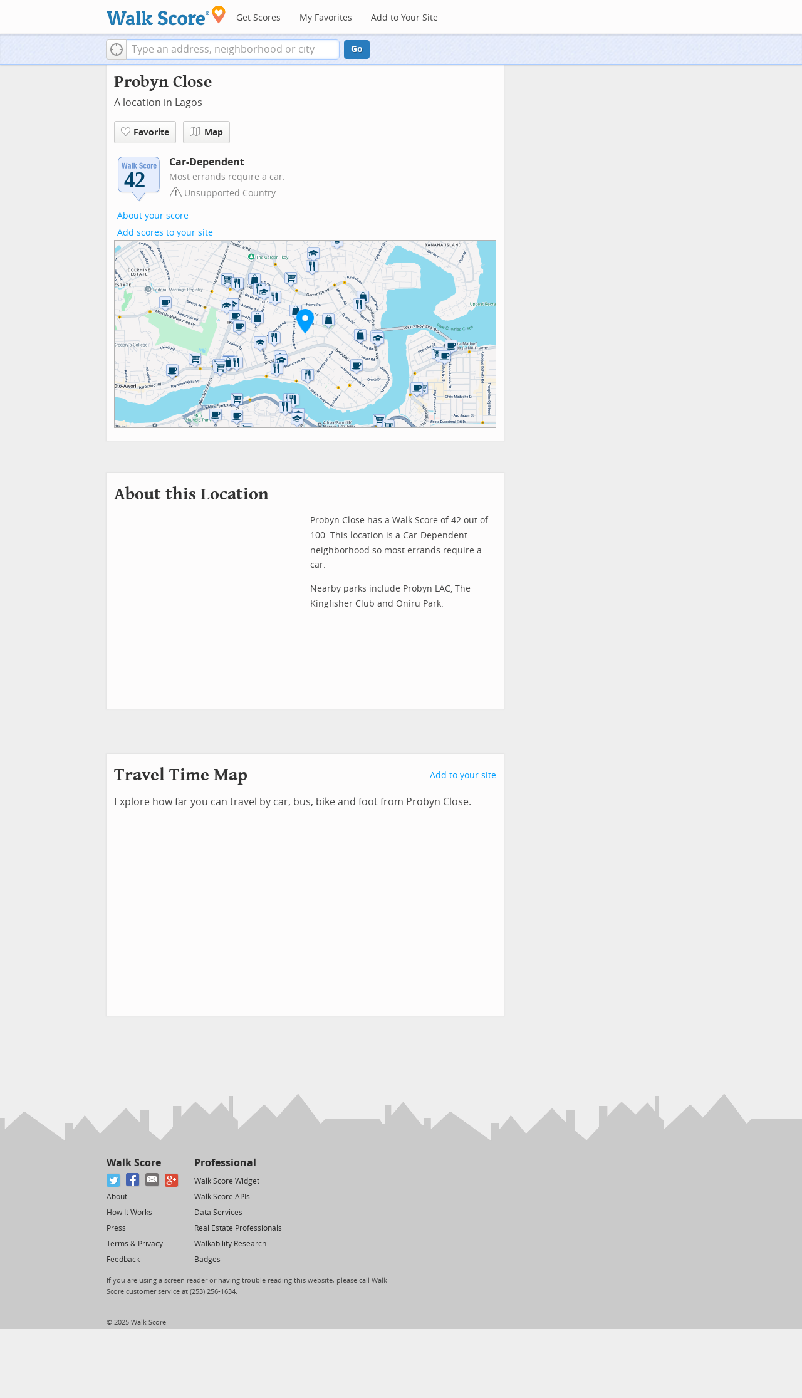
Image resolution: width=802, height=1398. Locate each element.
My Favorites (325, 18)
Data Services (218, 1212)
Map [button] (206, 132)
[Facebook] (133, 1180)
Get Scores (258, 18)
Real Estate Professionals (238, 1228)
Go (357, 49)
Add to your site (463, 775)
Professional (225, 1163)
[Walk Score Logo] (166, 15)
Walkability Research (230, 1243)
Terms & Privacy (135, 1243)
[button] (116, 49)
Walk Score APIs (222, 1196)
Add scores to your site (165, 232)
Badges (207, 1259)
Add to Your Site (404, 18)
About (117, 1196)
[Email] (152, 1180)
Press (116, 1228)
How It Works (129, 1212)
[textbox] (233, 49)
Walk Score (134, 1163)
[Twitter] (114, 1180)
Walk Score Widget (226, 1181)
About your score (153, 216)
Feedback (123, 1259)
